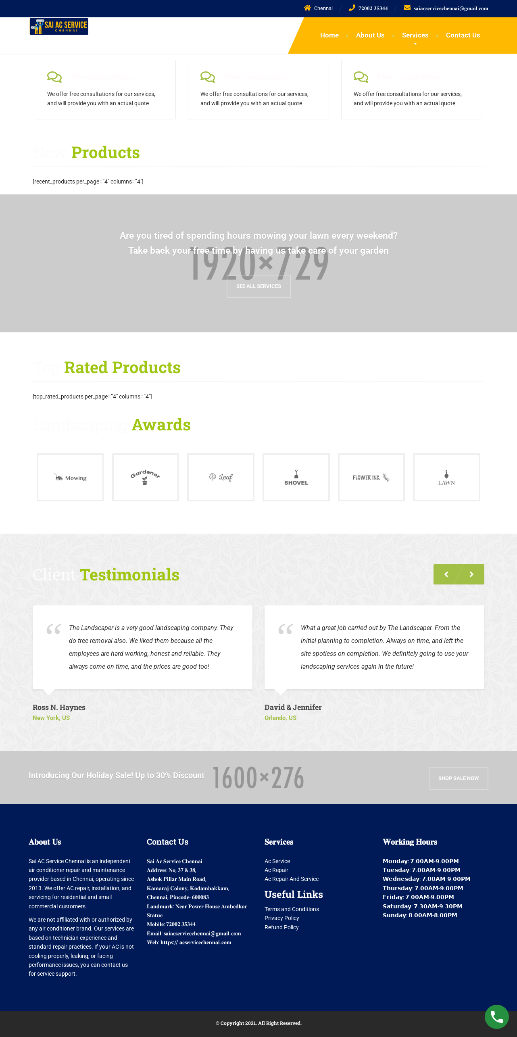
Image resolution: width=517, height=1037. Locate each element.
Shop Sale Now (458, 773)
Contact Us (463, 35)
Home (329, 35)
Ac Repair (276, 867)
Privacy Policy (282, 915)
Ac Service (277, 858)
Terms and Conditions (292, 906)
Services (415, 35)
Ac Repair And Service (292, 876)
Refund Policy (282, 924)
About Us (370, 35)
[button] (471, 571)
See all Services (258, 283)
